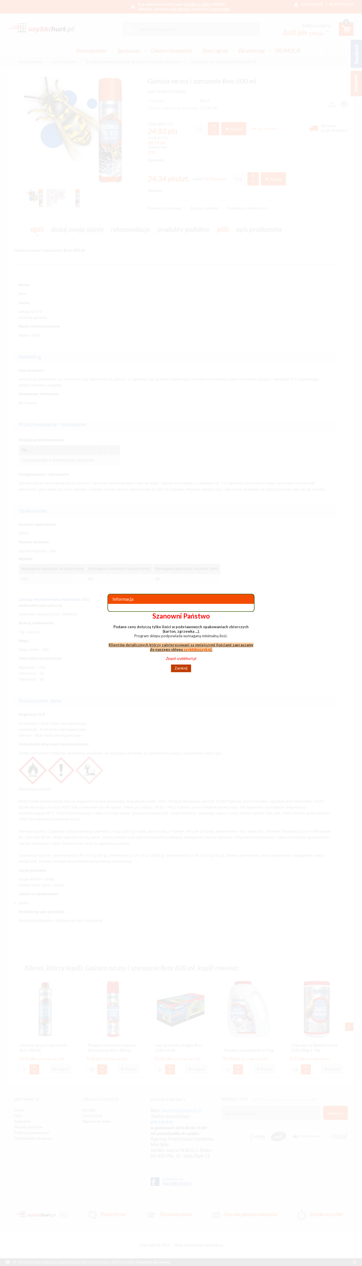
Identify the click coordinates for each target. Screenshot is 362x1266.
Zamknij (181, 668)
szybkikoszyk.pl (198, 649)
